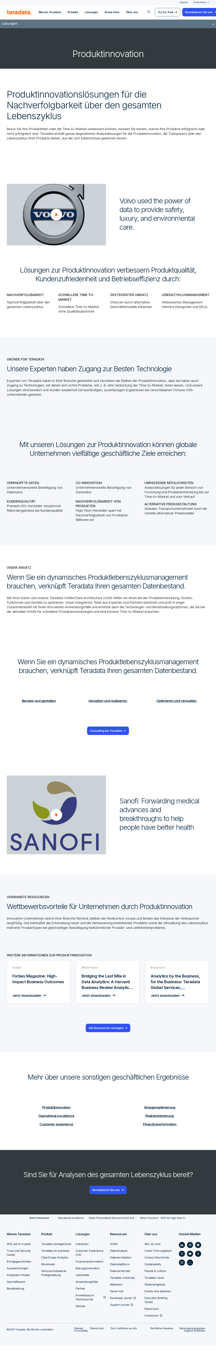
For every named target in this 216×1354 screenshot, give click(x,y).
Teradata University (122, 1286)
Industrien (82, 1252)
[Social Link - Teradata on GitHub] (190, 1253)
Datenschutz (97, 1336)
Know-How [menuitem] (112, 12)
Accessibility (81, 1338)
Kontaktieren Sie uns (106, 1198)
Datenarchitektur (121, 1265)
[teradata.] (19, 12)
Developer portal (121, 1306)
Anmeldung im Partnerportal (85, 1305)
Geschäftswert (16, 1290)
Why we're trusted (19, 1252)
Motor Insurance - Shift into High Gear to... (163, 1226)
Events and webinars (157, 1299)
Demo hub (117, 1299)
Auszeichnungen (17, 1276)
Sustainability (152, 1272)
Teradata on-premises (55, 1259)
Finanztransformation (159, 1132)
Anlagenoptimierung (159, 1115)
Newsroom (151, 1317)
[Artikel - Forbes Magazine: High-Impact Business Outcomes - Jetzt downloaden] (38, 990)
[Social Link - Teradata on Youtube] (190, 1262)
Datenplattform (119, 1272)
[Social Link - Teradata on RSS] (190, 1271)
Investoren (151, 1323)
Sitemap (78, 1336)
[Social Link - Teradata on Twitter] (182, 1262)
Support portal (119, 1313)
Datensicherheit (120, 1279)
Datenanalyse (118, 1259)
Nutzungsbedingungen (192, 1336)
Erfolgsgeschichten (19, 1269)
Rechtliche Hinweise (162, 1336)
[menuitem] (149, 12)
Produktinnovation (56, 1115)
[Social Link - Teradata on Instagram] (182, 1271)
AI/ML (114, 1252)
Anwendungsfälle (87, 1290)
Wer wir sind (152, 1252)
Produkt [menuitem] (73, 12)
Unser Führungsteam (158, 1259)
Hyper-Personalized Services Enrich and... (112, 1226)
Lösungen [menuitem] (91, 12)
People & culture (155, 1279)
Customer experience (56, 1132)
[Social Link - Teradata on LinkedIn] (182, 1253)
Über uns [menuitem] (132, 12)
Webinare (116, 1292)
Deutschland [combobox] (200, 2)
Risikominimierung (160, 1124)
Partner (80, 1296)
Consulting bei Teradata (106, 733)
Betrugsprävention (87, 1276)
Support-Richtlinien (194, 1338)
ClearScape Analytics (55, 1265)
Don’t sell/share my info (124, 1336)
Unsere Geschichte (156, 1265)
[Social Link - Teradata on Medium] (198, 1253)
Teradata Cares (154, 1286)
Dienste (80, 1314)
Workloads (48, 1272)
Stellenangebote (154, 1292)
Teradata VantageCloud (56, 1252)
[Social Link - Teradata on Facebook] (198, 1262)
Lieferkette (82, 1283)
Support (184, 2)
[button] (56, 215)
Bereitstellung (15, 1296)
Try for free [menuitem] (165, 12)
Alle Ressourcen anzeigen (106, 1036)
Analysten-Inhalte (18, 1283)
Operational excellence (56, 1124)
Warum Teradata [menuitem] (49, 12)
